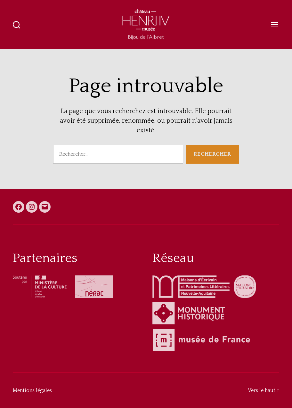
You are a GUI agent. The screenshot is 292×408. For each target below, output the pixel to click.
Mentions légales (32, 390)
